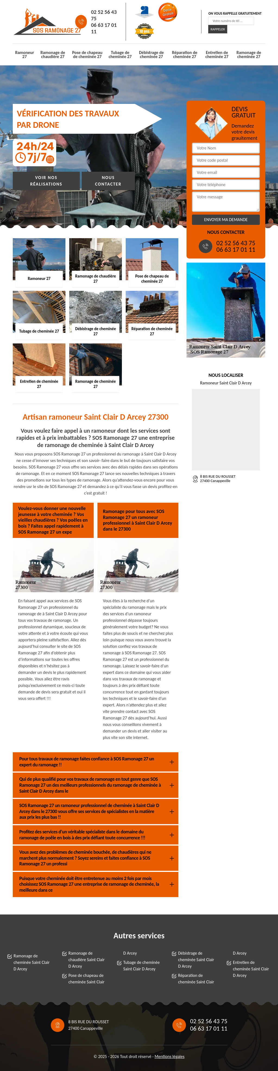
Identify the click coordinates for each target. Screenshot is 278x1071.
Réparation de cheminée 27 (184, 54)
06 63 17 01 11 (104, 28)
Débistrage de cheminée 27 (151, 54)
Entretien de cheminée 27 (217, 54)
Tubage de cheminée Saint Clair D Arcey (141, 965)
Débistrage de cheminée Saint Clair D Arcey (196, 960)
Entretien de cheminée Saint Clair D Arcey (251, 969)
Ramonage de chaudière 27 (52, 54)
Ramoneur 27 (24, 54)
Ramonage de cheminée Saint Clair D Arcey (32, 962)
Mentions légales (170, 1056)
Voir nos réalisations (46, 181)
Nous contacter (108, 181)
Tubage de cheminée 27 (120, 54)
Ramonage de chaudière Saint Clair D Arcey (86, 960)
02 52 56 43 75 (104, 15)
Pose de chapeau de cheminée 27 (87, 54)
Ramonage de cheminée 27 (248, 54)
